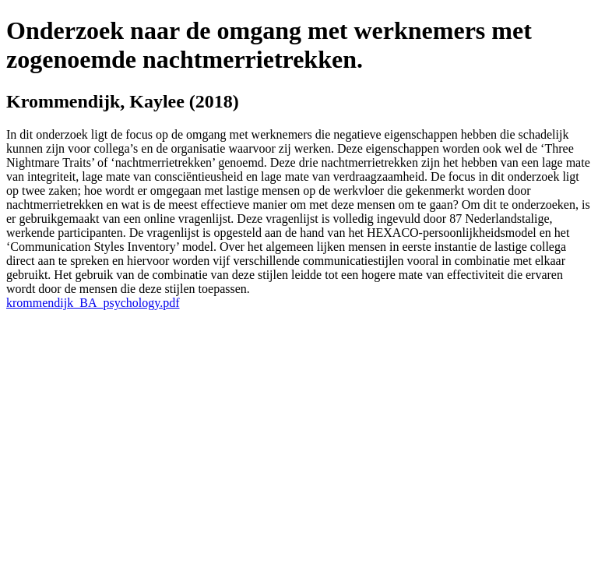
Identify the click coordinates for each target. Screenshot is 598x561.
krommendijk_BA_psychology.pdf (93, 302)
